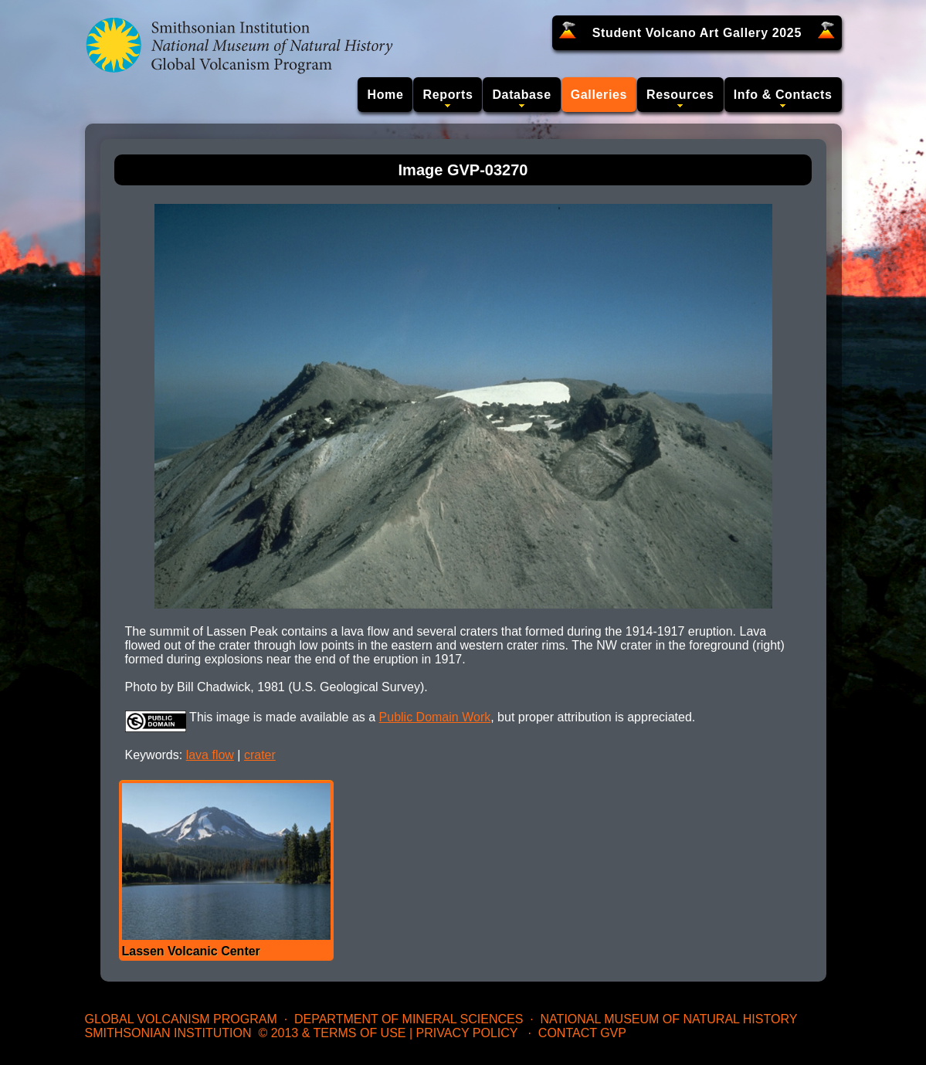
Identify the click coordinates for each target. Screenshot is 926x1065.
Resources (680, 94)
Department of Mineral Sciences (408, 1019)
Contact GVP (582, 1033)
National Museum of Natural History (669, 1019)
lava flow (210, 754)
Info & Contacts (783, 94)
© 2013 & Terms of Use (331, 1033)
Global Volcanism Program (181, 1019)
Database (521, 94)
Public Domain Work (435, 717)
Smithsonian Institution (168, 1033)
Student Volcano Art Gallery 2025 (697, 32)
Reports (447, 94)
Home (385, 94)
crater (260, 754)
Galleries (599, 94)
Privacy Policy (467, 1033)
